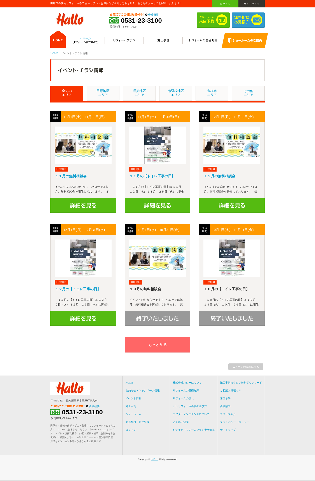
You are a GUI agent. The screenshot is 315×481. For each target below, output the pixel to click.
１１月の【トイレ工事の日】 (152, 176)
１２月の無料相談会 (219, 176)
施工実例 (131, 406)
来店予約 (225, 398)
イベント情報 (133, 398)
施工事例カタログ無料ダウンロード (241, 382)
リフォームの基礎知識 (186, 390)
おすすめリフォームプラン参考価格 (194, 429)
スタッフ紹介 (228, 414)
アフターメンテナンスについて (191, 414)
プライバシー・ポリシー (234, 422)
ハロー (154, 459)
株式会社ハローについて (187, 382)
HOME (54, 53)
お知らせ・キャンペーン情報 (143, 390)
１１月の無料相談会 (71, 176)
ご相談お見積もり (230, 390)
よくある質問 (181, 422)
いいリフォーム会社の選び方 (190, 406)
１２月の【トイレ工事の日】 (78, 289)
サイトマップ (251, 3)
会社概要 (153, 14)
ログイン (225, 3)
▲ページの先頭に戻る (246, 366)
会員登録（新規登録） (139, 422)
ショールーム (133, 414)
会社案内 (225, 406)
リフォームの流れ (183, 398)
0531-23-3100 (141, 20)
